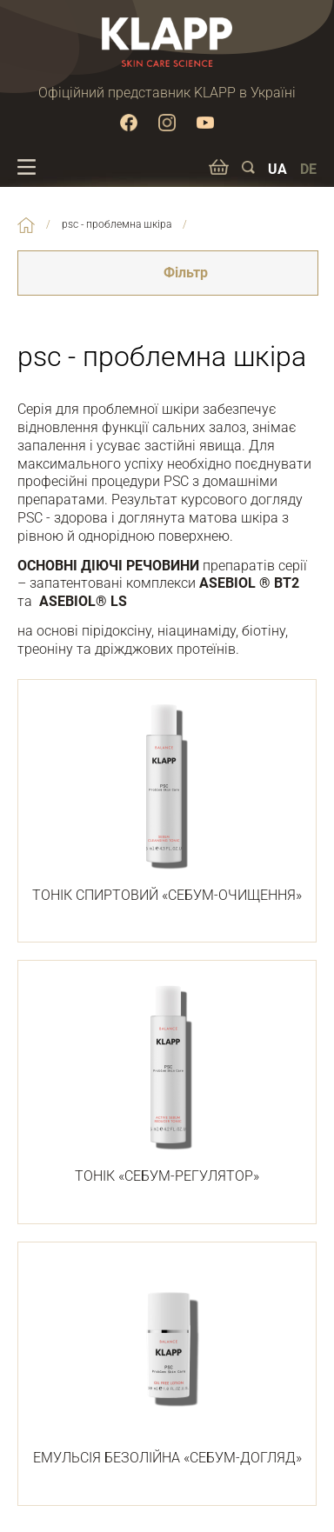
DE (308, 169)
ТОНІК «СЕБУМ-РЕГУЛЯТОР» (167, 1082)
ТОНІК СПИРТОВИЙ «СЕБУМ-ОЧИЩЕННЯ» (167, 801)
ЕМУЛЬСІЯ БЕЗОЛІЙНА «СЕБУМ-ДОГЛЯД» (167, 1364)
